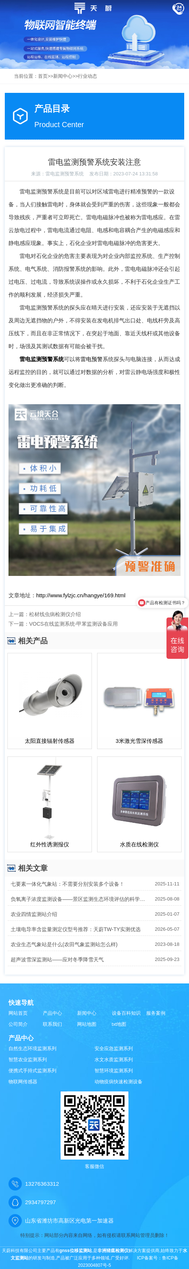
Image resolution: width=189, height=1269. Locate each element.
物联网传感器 (22, 1081)
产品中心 (52, 1013)
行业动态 (87, 76)
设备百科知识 (126, 1013)
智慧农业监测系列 (27, 1059)
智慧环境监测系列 (113, 1070)
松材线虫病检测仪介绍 (55, 614)
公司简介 (18, 1024)
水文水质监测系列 (113, 1059)
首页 (43, 76)
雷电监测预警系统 (64, 173)
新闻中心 (62, 76)
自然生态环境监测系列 (32, 1048)
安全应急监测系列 (113, 1048)
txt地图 (119, 1024)
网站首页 (18, 1013)
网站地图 (86, 1024)
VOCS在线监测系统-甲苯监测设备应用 (73, 624)
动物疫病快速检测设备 (118, 1081)
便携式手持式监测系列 (32, 1070)
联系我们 (52, 1024)
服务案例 (155, 1013)
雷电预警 (91, 359)
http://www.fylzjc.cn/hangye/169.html (81, 595)
